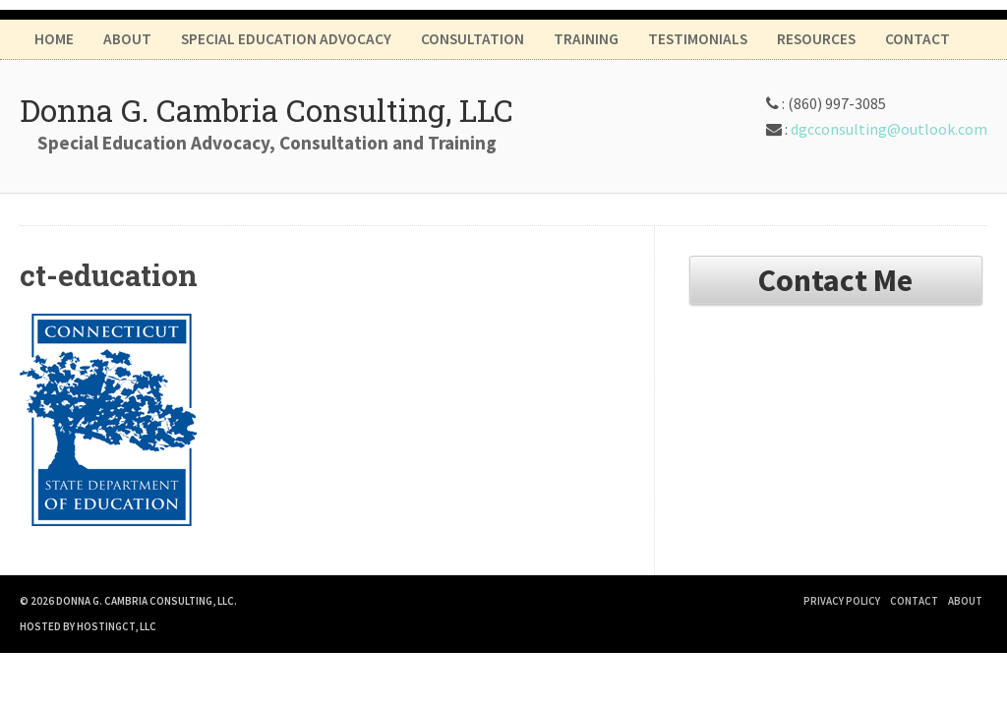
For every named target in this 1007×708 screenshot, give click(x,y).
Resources (816, 39)
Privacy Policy (841, 601)
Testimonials (697, 39)
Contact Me (835, 280)
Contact (917, 39)
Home (54, 39)
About (127, 39)
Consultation (472, 39)
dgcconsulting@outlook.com (889, 129)
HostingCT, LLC (116, 626)
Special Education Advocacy (286, 39)
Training (586, 39)
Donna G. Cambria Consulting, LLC (266, 109)
